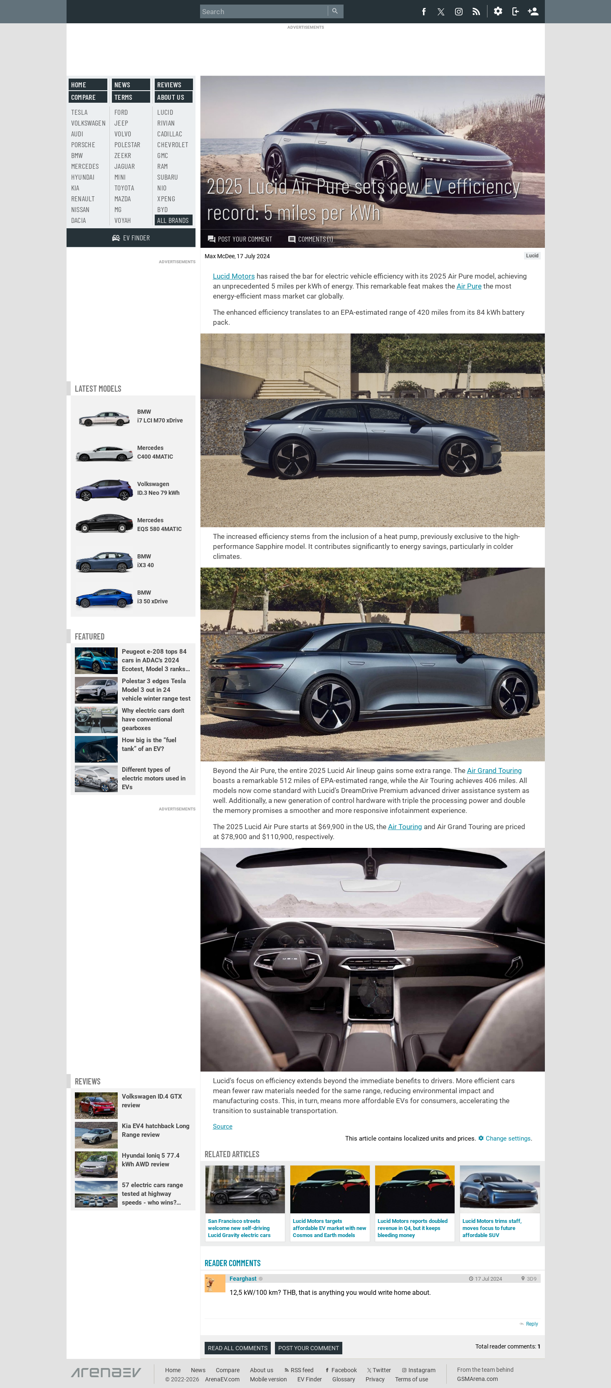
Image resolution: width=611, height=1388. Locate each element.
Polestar (127, 144)
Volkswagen (88, 122)
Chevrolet (172, 144)
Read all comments (237, 1348)
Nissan (80, 209)
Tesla (79, 111)
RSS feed (302, 1370)
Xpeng (166, 198)
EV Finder (309, 1379)
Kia (75, 187)
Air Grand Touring (494, 770)
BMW (77, 155)
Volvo (122, 133)
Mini (120, 176)
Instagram (421, 1370)
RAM (162, 165)
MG (118, 209)
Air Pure (469, 286)
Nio (161, 187)
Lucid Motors (234, 276)
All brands (173, 220)
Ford (121, 111)
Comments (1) (310, 239)
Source (223, 1126)
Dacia (78, 220)
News (122, 84)
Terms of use (411, 1379)
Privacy (375, 1379)
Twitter (382, 1370)
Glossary (343, 1379)
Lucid (165, 111)
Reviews (169, 84)
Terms (123, 96)
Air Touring (405, 826)
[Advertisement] (305, 48)
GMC (162, 155)
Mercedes (85, 165)
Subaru (167, 176)
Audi (77, 133)
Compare (83, 96)
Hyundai (82, 176)
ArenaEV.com (222, 1379)
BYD (162, 209)
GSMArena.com (477, 1379)
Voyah (122, 220)
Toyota (124, 187)
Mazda (122, 198)
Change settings (504, 1138)
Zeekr (122, 155)
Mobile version (268, 1379)
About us (170, 96)
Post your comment (239, 238)
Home (78, 84)
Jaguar (124, 165)
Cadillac (169, 133)
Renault (83, 198)
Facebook (344, 1370)
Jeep (121, 122)
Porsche (83, 144)
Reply (532, 1324)
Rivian (166, 122)
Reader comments (233, 1263)
